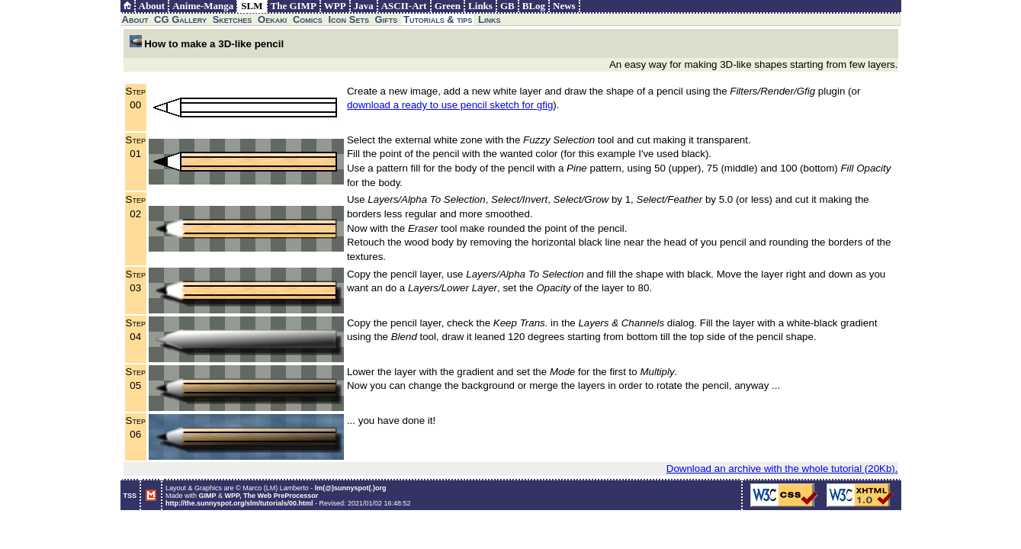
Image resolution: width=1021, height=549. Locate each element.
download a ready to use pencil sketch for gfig (450, 105)
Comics (308, 19)
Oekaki (272, 19)
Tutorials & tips (437, 19)
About (135, 19)
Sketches (232, 19)
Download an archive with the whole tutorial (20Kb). (782, 468)
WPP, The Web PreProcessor (272, 495)
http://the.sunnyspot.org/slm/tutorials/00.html (239, 503)
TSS (130, 495)
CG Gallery (180, 19)
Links (489, 19)
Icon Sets (349, 19)
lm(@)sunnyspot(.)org (351, 488)
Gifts (386, 19)
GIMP (208, 495)
